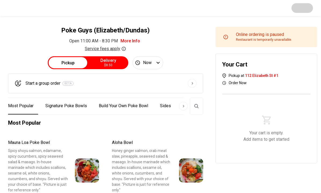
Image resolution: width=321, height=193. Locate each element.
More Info (130, 40)
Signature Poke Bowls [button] (66, 105)
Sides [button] (165, 105)
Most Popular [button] (21, 105)
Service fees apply (105, 48)
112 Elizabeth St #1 (261, 75)
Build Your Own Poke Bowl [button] (123, 105)
